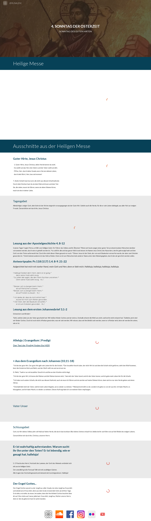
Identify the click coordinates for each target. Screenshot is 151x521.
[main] (75, 28)
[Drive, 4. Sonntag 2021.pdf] (43, 105)
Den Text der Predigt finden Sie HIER (31, 345)
